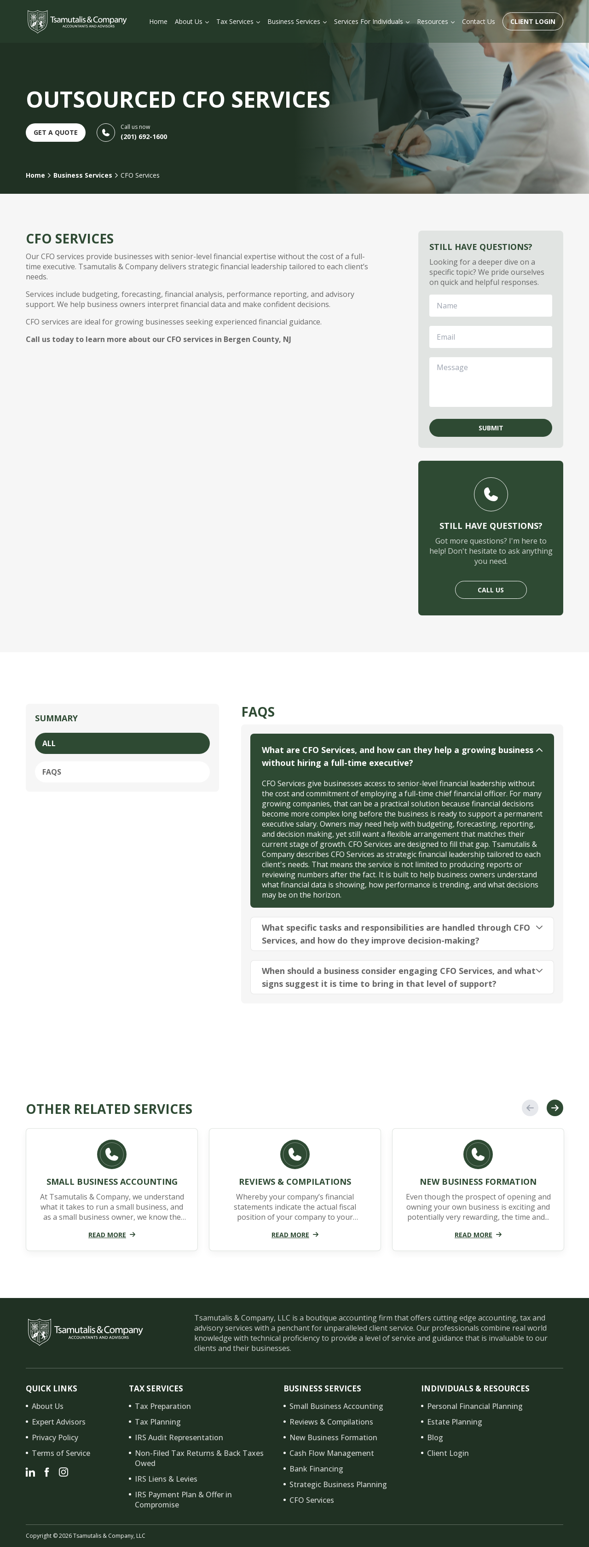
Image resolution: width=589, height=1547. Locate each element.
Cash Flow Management (331, 1453)
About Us (48, 1406)
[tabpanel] (111, 1193)
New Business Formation (333, 1437)
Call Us (491, 589)
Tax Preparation (163, 1406)
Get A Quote (56, 132)
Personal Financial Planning (475, 1406)
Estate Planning (454, 1422)
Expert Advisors (59, 1422)
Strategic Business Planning (338, 1484)
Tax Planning (158, 1422)
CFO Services (311, 1500)
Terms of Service (61, 1453)
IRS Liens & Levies (166, 1479)
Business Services (82, 175)
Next (555, 1108)
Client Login (532, 21)
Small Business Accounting (336, 1406)
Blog (435, 1437)
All (49, 743)
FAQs (51, 772)
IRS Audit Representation (179, 1437)
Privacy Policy (55, 1437)
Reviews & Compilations (331, 1422)
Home (35, 175)
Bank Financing (316, 1469)
